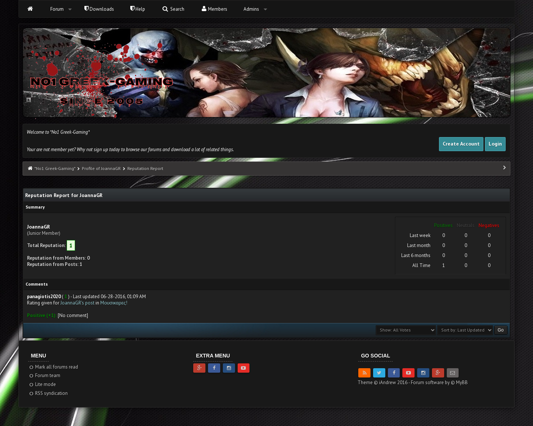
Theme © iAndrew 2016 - (384, 382)
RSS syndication (48, 393)
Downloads (99, 9)
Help (137, 9)
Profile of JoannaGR (101, 168)
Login (495, 143)
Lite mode (42, 384)
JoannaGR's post (77, 303)
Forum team (44, 375)
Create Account (461, 143)
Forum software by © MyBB (439, 382)
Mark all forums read (53, 367)
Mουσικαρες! (113, 303)
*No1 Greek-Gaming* (54, 168)
